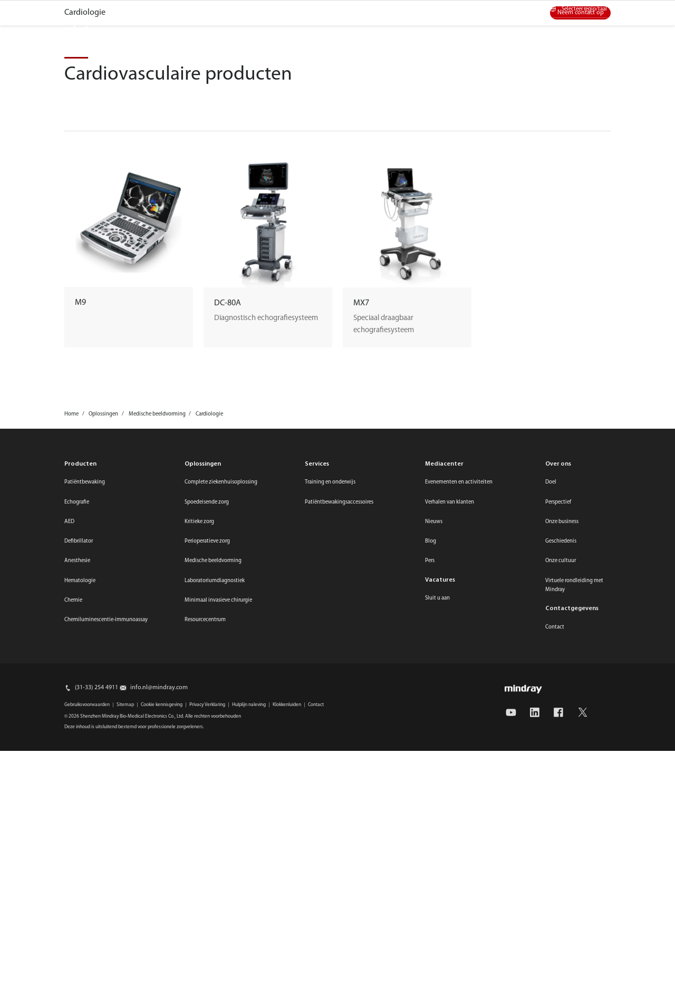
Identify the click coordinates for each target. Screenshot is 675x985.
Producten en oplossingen (196, 30)
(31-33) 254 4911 (96, 951)
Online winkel (421, 9)
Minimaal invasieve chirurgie (218, 864)
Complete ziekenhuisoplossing (221, 746)
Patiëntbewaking (84, 746)
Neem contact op (580, 276)
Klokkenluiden (287, 968)
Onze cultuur (560, 824)
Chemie (73, 864)
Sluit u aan (437, 862)
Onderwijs (365, 30)
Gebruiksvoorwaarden (87, 968)
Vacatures (449, 30)
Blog (430, 805)
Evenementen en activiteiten (459, 746)
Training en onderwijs (330, 746)
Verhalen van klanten (449, 766)
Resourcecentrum (205, 883)
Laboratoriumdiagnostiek (215, 844)
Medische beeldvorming (213, 824)
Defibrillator (78, 805)
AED (69, 785)
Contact (518, 9)
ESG (407, 30)
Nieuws (433, 785)
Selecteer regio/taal (584, 9)
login (609, 27)
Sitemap (125, 968)
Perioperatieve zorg (207, 805)
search (580, 27)
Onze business (561, 785)
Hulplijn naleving (249, 968)
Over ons (498, 30)
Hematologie (79, 844)
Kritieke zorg (199, 785)
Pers (430, 824)
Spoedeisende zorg (207, 766)
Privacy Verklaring (207, 968)
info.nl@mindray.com (159, 951)
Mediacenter (473, 9)
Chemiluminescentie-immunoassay (106, 883)
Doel (550, 746)
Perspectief (558, 766)
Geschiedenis (560, 805)
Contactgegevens (572, 872)
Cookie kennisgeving (161, 968)
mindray (84, 30)
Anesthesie (77, 824)
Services (317, 30)
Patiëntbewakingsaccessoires (339, 766)
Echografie (76, 766)
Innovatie (270, 30)
